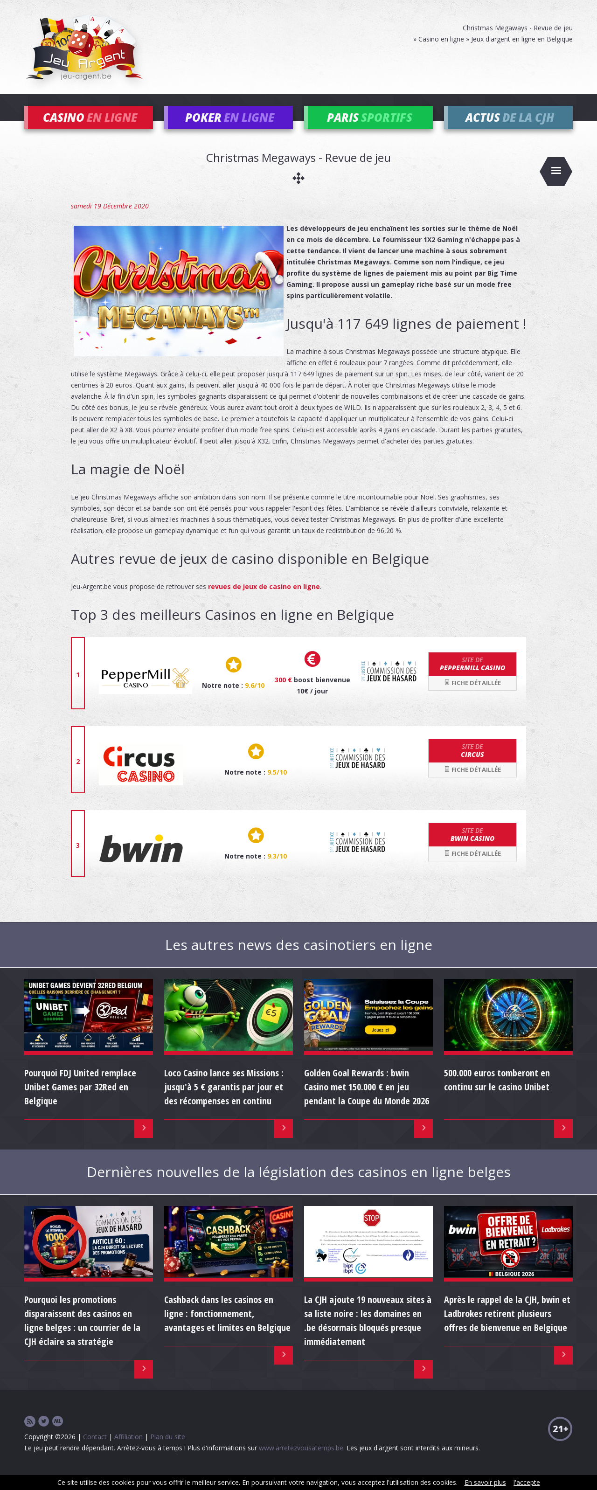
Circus (472, 764)
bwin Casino (472, 848)
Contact (95, 1450)
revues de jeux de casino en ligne (264, 600)
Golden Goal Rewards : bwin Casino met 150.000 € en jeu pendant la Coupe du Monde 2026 (366, 1100)
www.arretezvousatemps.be (301, 1461)
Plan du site (167, 1450)
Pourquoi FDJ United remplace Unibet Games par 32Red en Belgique (80, 1100)
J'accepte (526, 1482)
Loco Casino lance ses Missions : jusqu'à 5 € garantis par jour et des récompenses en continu (224, 1100)
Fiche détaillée (472, 696)
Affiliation (128, 1450)
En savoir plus (485, 1482)
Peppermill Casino (472, 677)
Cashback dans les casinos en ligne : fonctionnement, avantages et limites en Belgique (227, 1327)
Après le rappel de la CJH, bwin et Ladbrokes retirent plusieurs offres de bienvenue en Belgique (507, 1327)
